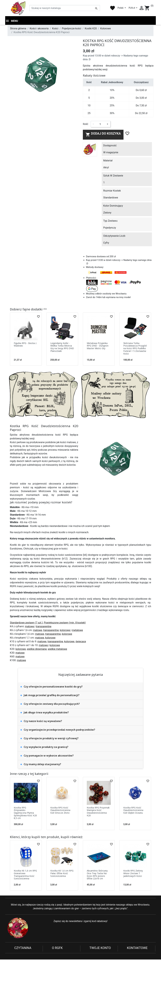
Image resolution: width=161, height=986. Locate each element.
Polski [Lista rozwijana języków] (121, 8)
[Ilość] (100, 125)
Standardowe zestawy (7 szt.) (26, 623)
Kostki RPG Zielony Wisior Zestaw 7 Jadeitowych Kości (133, 874)
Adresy (93, 961)
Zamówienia (96, 957)
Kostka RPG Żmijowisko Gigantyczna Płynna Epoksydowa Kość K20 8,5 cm (25, 813)
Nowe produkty (60, 957)
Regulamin (20, 957)
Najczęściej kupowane (64, 961)
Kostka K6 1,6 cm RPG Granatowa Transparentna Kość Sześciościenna (25, 875)
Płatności (19, 965)
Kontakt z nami (22, 972)
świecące (80, 642)
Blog (54, 965)
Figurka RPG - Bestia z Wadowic (25, 345)
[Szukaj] (64, 8)
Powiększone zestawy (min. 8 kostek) (65, 623)
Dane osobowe (97, 954)
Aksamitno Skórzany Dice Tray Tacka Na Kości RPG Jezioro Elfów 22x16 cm (97, 875)
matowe (30, 627)
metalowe (77, 630)
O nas (55, 954)
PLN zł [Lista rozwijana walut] (132, 8)
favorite (112, 8)
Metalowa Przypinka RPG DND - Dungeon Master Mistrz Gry (97, 346)
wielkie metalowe (57, 649)
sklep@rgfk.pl (134, 976)
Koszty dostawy (23, 969)
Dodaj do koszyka (103, 135)
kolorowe (65, 630)
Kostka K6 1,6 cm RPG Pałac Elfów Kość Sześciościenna (61, 874)
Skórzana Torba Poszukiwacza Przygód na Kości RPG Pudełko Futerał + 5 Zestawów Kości (135, 349)
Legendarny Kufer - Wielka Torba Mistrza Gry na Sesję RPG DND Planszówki (62, 347)
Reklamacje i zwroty (25, 961)
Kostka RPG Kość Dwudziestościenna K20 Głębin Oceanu (133, 811)
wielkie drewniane (37, 649)
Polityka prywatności (25, 954)
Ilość (85, 124)
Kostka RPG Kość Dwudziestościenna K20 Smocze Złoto (60, 811)
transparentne (43, 627)
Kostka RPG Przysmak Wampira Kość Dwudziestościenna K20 (98, 812)
